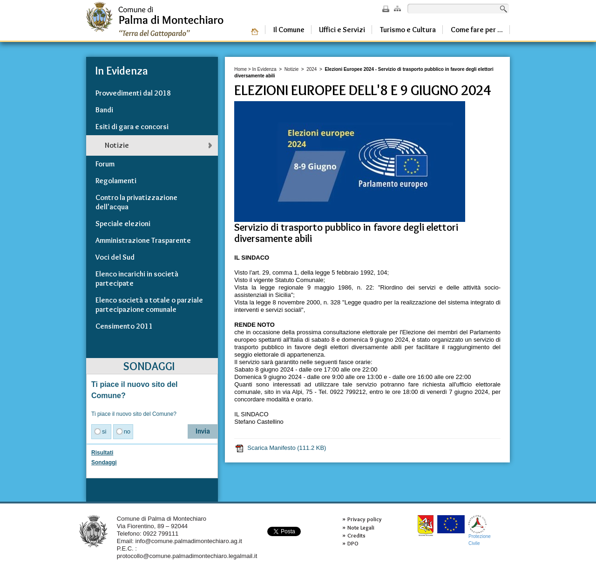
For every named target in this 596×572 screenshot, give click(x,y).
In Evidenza (264, 69)
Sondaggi (104, 462)
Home (240, 69)
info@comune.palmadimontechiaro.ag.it (188, 541)
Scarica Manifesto (280, 448)
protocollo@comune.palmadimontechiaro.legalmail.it (187, 555)
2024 (311, 69)
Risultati (102, 452)
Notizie (291, 69)
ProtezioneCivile (479, 530)
